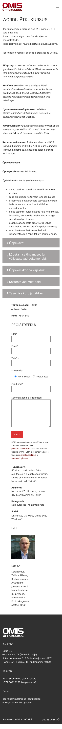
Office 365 (40, 520)
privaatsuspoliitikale (20, 453)
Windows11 (17, 524)
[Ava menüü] (58, 7)
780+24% (24, 315)
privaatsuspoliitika (27, 460)
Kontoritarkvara (36, 509)
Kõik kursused (18, 509)
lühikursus (16, 520)
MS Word (28, 520)
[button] (31, 242)
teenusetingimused (20, 463)
